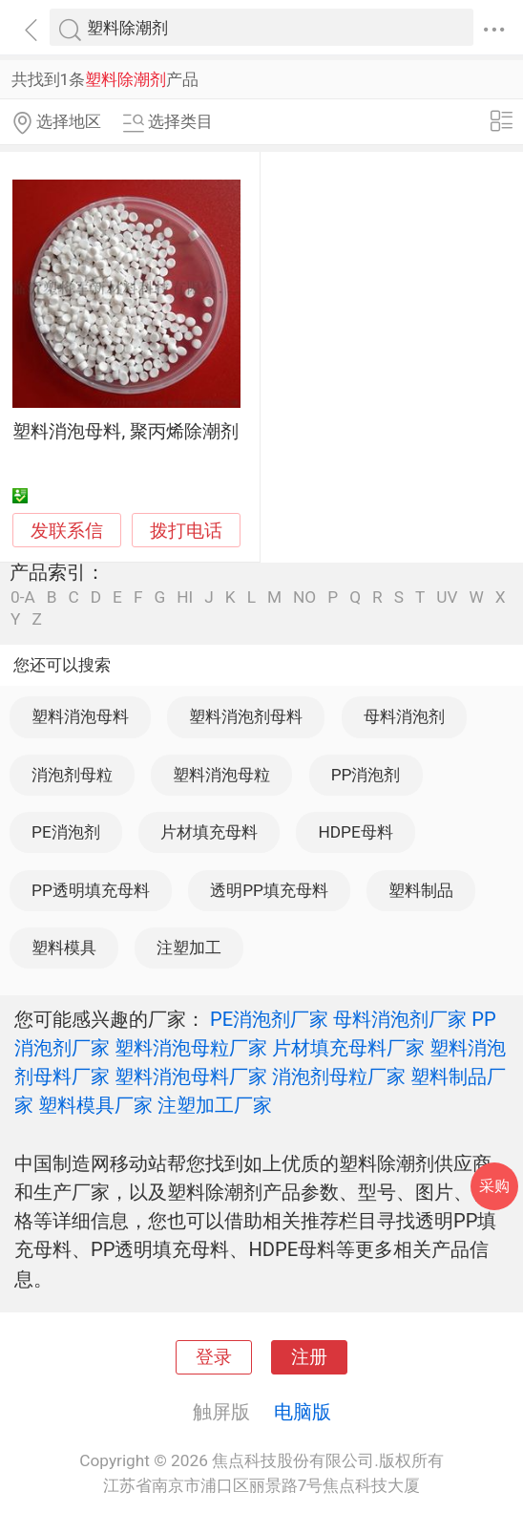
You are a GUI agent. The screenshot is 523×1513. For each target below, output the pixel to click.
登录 (214, 1357)
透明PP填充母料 (269, 890)
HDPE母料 (355, 832)
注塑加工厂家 (214, 1105)
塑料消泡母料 (80, 716)
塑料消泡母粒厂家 (191, 1047)
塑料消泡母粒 (221, 774)
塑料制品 (420, 890)
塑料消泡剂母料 (246, 716)
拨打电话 (186, 531)
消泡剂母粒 (72, 774)
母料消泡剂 (404, 716)
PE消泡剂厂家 (269, 1019)
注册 (309, 1357)
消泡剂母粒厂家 (339, 1076)
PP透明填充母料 (90, 890)
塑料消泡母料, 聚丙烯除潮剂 (125, 431)
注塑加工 (189, 947)
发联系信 (67, 531)
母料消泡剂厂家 (400, 1019)
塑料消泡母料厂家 (191, 1076)
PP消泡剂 (366, 774)
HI (185, 597)
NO (304, 597)
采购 (494, 1186)
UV (446, 597)
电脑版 (302, 1411)
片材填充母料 (209, 832)
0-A (22, 597)
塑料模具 (63, 947)
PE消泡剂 (65, 832)
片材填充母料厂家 (348, 1047)
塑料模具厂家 (95, 1105)
